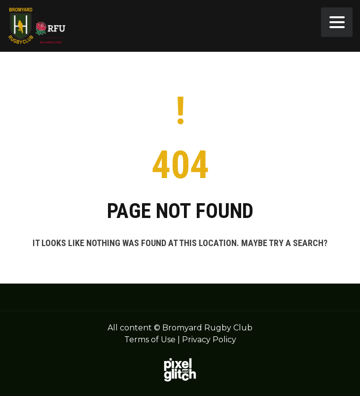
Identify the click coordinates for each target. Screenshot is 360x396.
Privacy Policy (209, 339)
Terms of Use (150, 339)
